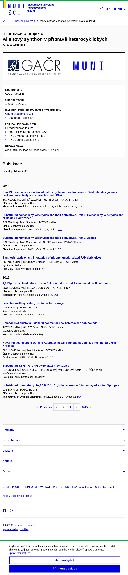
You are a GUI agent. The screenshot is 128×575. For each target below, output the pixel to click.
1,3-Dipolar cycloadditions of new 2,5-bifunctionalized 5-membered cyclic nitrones (56, 283)
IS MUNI (16, 487)
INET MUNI (31, 487)
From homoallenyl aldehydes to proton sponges (34, 303)
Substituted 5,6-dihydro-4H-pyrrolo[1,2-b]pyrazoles (36, 365)
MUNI (6, 487)
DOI (79, 206)
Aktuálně (8, 429)
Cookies (24, 529)
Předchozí (44, 407)
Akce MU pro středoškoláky (17, 495)
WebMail (45, 487)
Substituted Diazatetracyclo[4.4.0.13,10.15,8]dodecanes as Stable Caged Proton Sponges (61, 385)
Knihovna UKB (61, 487)
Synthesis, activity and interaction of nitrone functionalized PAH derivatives (52, 257)
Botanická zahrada (105, 487)
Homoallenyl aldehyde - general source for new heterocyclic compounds (50, 322)
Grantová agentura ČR (19, 113)
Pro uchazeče (11, 440)
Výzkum (8, 450)
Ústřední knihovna (82, 487)
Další (86, 407)
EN (108, 8)
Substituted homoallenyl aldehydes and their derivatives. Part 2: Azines (49, 237)
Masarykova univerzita (23, 525)
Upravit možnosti (19, 556)
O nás (6, 471)
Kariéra (7, 461)
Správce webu (10, 529)
